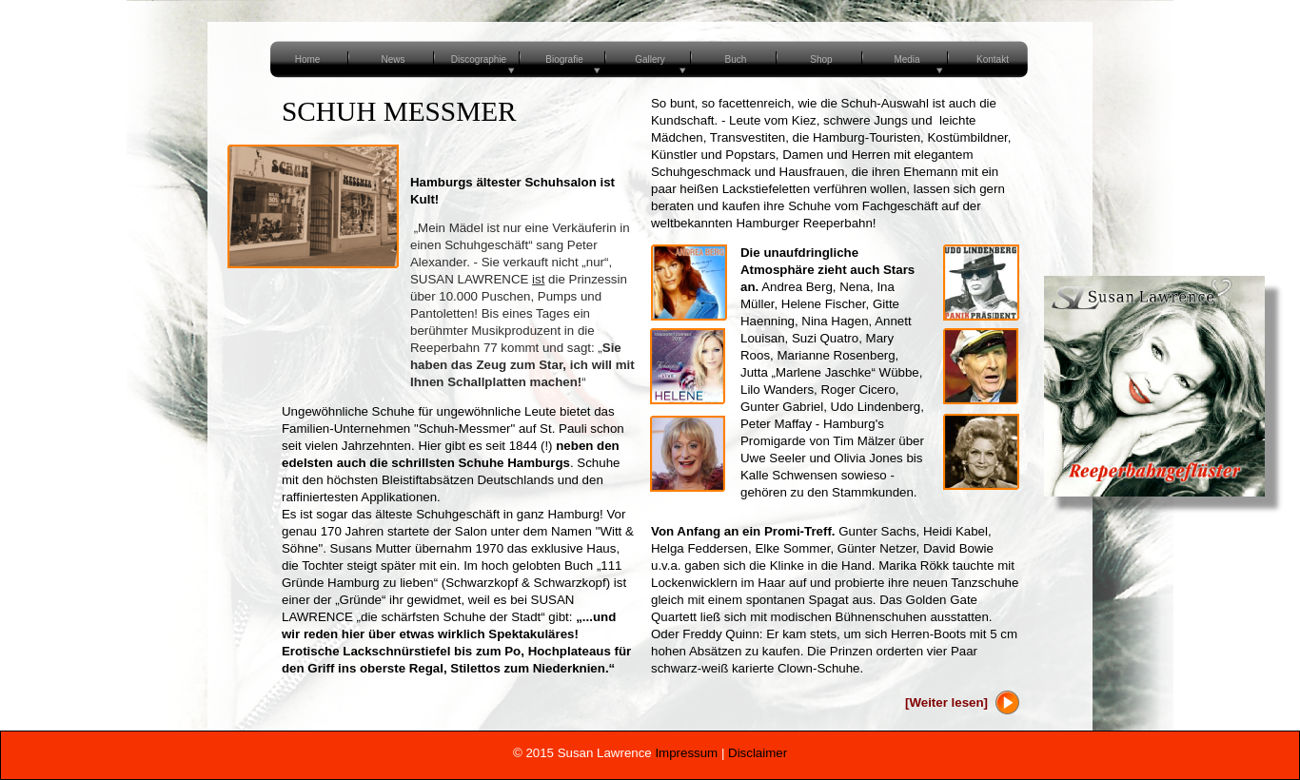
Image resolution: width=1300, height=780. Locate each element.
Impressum (686, 753)
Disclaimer (757, 753)
